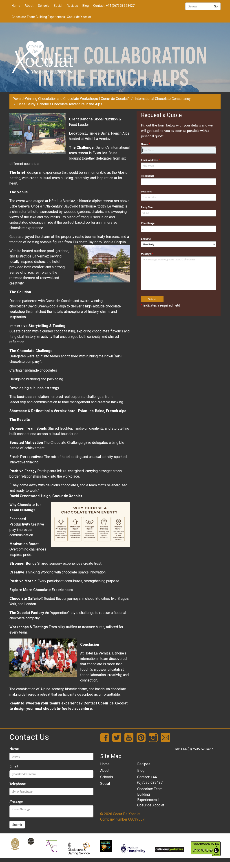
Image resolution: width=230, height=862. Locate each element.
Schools (43, 5)
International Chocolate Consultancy (163, 99)
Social (58, 5)
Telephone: (147, 175)
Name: (145, 144)
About (29, 5)
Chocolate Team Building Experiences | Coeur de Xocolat (51, 17)
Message (16, 801)
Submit (17, 825)
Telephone (17, 784)
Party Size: (147, 207)
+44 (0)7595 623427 (197, 749)
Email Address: (150, 160)
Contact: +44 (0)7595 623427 (114, 5)
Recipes (72, 5)
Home (16, 5)
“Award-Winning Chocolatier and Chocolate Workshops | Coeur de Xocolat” (71, 99)
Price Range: (148, 223)
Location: (146, 191)
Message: (147, 253)
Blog (85, 5)
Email (13, 766)
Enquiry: (146, 238)
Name (14, 749)
